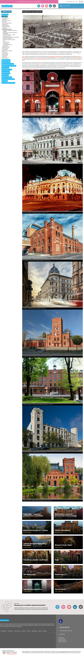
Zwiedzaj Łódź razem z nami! (8, 63)
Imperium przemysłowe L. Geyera (9, 34)
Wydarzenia (34, 631)
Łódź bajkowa (4, 49)
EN (68, 1)
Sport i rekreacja (5, 53)
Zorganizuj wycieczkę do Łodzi (8, 79)
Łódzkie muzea (5, 55)
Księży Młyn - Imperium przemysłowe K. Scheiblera (10, 31)
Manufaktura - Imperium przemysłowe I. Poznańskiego (10, 33)
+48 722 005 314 (65, 627)
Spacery (28, 631)
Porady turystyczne (6, 71)
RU (73, 1)
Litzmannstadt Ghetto (6, 26)
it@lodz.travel (62, 634)
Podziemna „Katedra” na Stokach (9, 39)
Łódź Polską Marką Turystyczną (8, 82)
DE (71, 1)
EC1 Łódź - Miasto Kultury (6, 23)
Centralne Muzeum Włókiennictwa (54, 56)
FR (69, 1)
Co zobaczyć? (4, 16)
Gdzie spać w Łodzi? (6, 60)
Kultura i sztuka (5, 54)
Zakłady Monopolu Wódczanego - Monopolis (11, 37)
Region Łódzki (5, 81)
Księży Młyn (4, 21)
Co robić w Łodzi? (5, 67)
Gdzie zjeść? (17, 631)
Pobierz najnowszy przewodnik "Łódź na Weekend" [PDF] (28, 1)
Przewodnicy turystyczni (7, 77)
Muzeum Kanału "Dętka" (7, 38)
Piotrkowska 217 (6, 43)
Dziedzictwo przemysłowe (7, 29)
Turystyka (6, 12)
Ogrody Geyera (5, 45)
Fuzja (4, 40)
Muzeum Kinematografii (41, 59)
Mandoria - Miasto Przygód (7, 50)
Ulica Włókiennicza (5, 25)
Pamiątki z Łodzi (5, 75)
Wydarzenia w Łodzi (6, 73)
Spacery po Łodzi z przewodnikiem (9, 65)
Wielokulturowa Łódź (6, 47)
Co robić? (23, 631)
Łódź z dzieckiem (5, 48)
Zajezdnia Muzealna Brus (7, 44)
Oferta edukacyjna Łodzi (7, 69)
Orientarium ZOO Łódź (6, 20)
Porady (40, 631)
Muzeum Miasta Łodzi (78, 57)
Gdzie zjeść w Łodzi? (6, 62)
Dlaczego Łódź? (5, 14)
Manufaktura (4, 19)
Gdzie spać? (10, 631)
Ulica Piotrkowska (5, 18)
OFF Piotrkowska (6, 42)
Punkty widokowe (5, 58)
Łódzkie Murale (5, 24)
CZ (76, 1)
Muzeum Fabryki (25, 57)
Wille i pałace (4, 56)
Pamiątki (45, 631)
